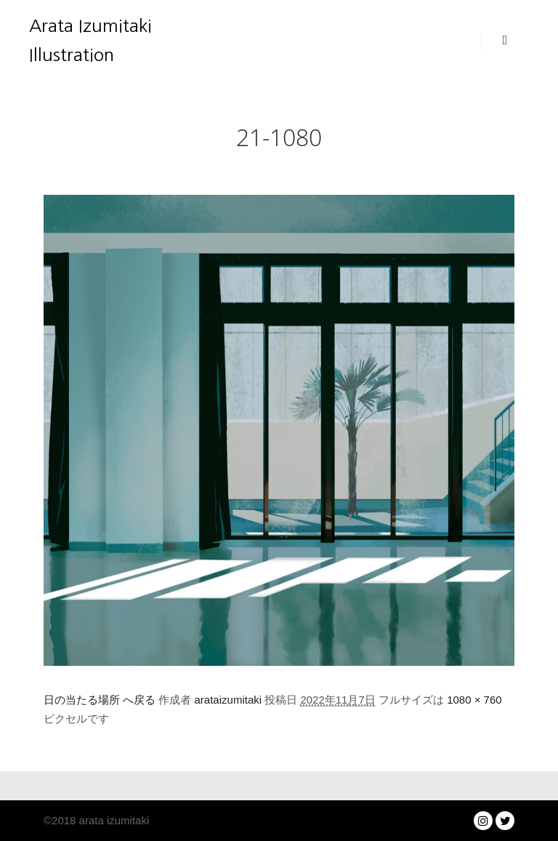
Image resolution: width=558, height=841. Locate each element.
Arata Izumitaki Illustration (90, 40)
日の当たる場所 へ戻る (99, 699)
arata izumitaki (112, 820)
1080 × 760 (474, 699)
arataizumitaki (228, 699)
